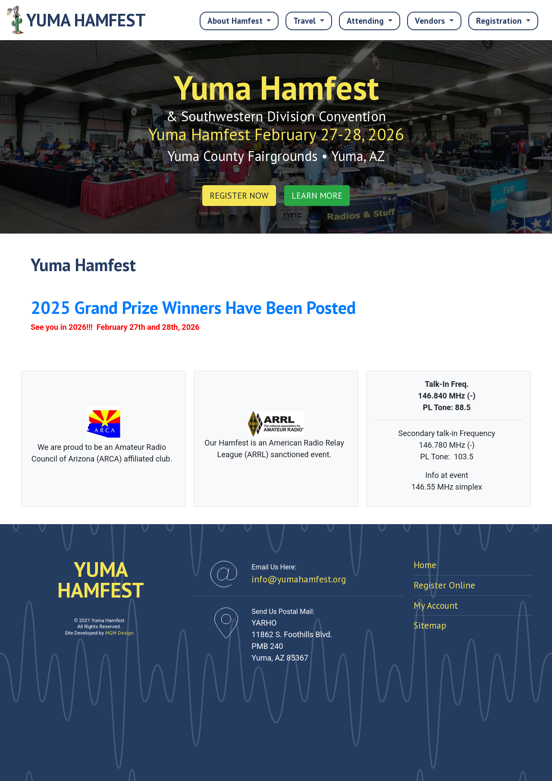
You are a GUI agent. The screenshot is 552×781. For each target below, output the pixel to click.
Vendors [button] (431, 20)
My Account (436, 605)
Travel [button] (305, 20)
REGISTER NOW (239, 195)
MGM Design (119, 632)
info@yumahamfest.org (298, 579)
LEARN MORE (317, 195)
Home (425, 565)
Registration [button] (500, 20)
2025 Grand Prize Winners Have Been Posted (193, 307)
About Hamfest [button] (236, 20)
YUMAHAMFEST (100, 579)
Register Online (444, 585)
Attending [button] (366, 20)
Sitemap (430, 625)
